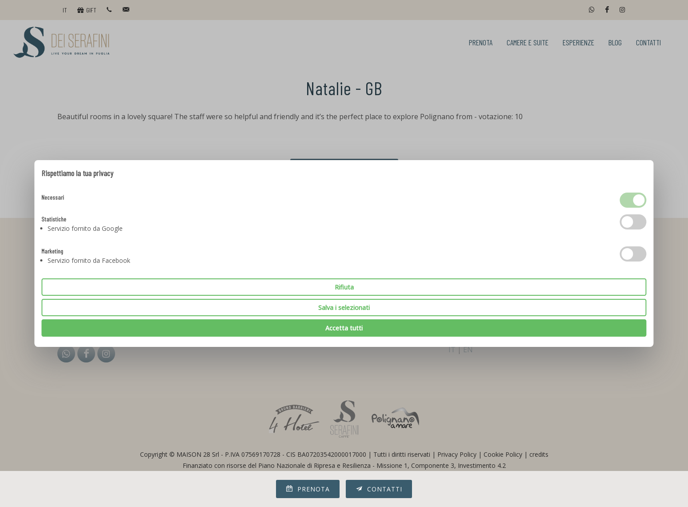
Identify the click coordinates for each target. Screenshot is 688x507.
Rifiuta (344, 287)
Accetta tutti (344, 328)
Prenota (308, 488)
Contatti (379, 488)
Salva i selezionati (344, 307)
